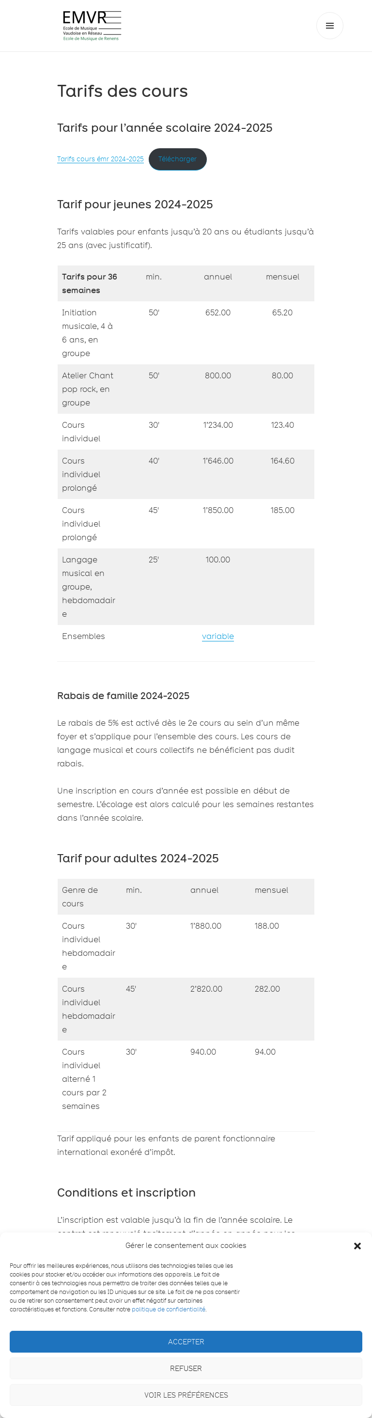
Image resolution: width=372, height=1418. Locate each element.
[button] (357, 1246)
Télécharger (177, 159)
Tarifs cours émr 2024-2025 (100, 159)
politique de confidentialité (168, 1309)
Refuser (186, 1368)
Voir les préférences (186, 1395)
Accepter (186, 1342)
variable (218, 636)
